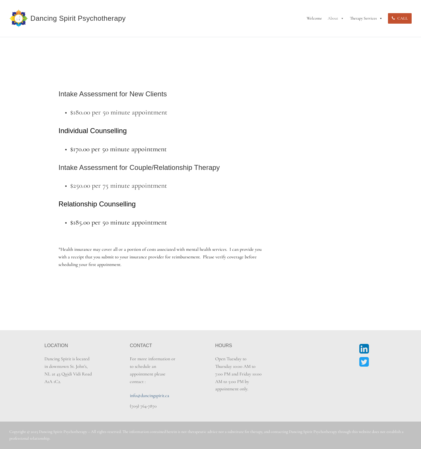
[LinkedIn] (364, 348)
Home (50, 42)
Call (400, 18)
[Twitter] (364, 362)
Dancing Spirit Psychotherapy (78, 18)
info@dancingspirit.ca (149, 395)
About (336, 18)
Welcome (314, 18)
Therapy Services (366, 18)
